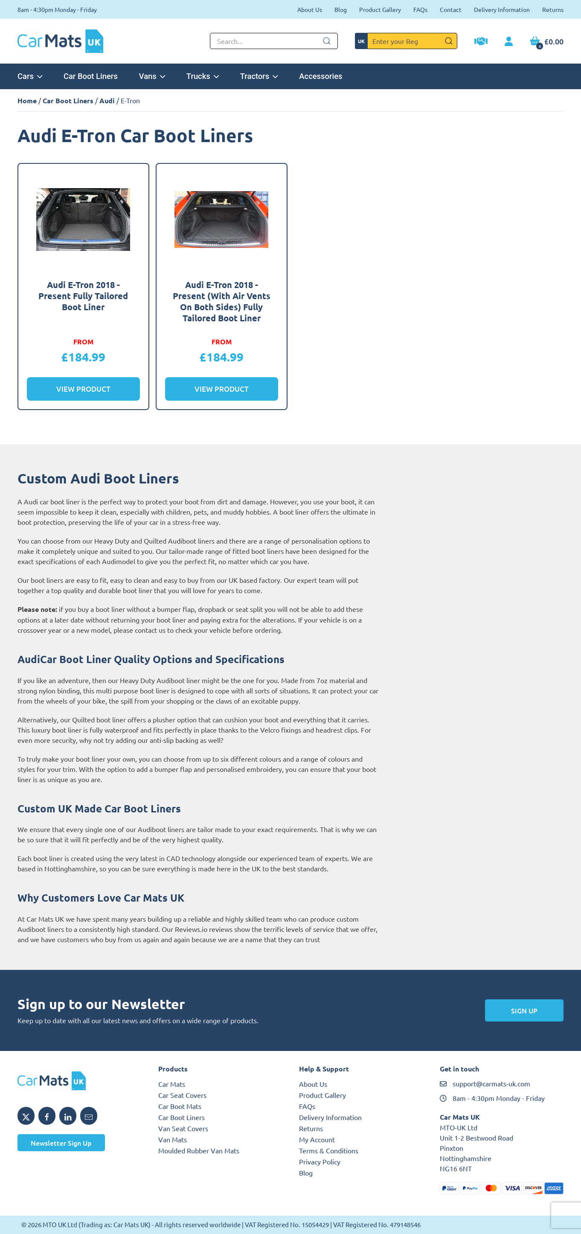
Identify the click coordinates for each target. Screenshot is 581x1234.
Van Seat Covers (183, 1128)
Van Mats (172, 1139)
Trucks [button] (202, 76)
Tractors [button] (259, 76)
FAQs (420, 9)
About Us (309, 9)
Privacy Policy (319, 1161)
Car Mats (171, 1084)
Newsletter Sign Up (61, 1142)
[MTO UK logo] (79, 1081)
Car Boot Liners (91, 76)
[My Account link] (509, 42)
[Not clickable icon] (274, 41)
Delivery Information (502, 9)
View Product (83, 389)
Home (27, 100)
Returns (553, 9)
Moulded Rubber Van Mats (198, 1150)
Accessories (320, 76)
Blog (340, 9)
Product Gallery (380, 9)
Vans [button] (152, 76)
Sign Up (524, 1010)
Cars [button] (29, 76)
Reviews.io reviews (203, 929)
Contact (451, 9)
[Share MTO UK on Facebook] (46, 1116)
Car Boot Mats (179, 1106)
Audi (107, 100)
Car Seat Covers (182, 1095)
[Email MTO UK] (88, 1116)
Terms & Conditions (328, 1150)
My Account (317, 1139)
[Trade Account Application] (481, 42)
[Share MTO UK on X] (26, 1116)
